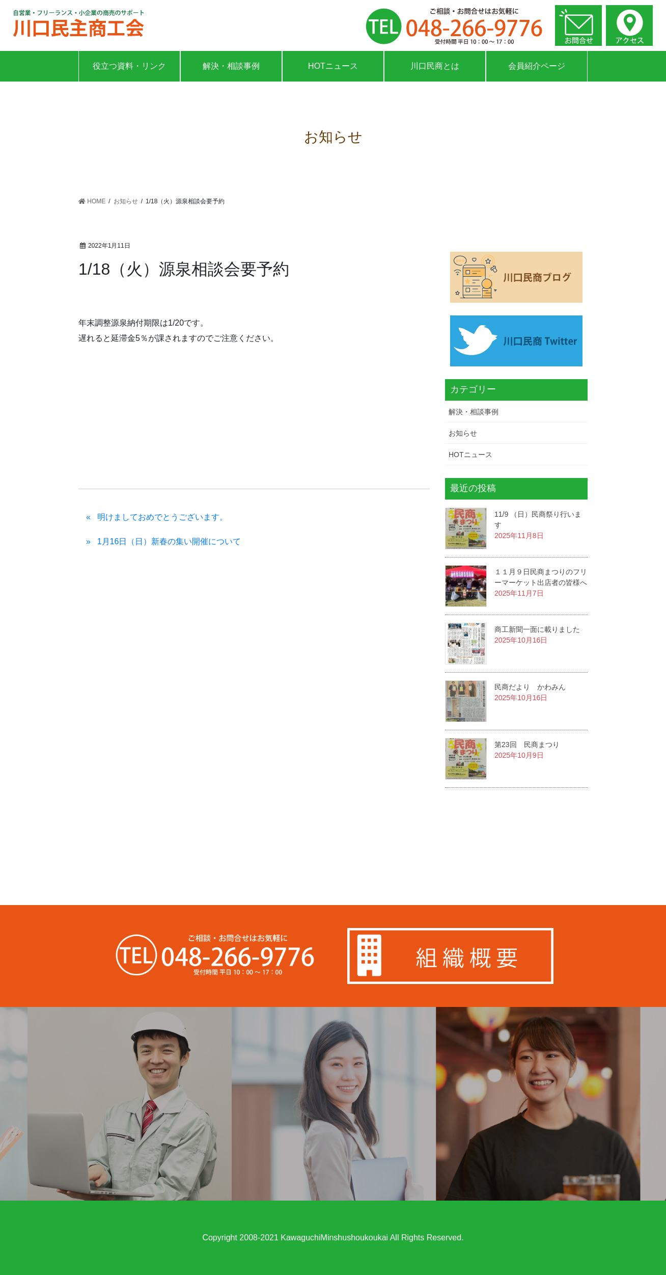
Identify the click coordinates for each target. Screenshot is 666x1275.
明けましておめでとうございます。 (162, 517)
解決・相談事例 (231, 66)
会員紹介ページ (536, 66)
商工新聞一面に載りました (537, 629)
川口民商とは (434, 66)
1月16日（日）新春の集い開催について (169, 541)
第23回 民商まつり (527, 744)
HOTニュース (333, 66)
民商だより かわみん (530, 687)
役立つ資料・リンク (129, 66)
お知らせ (463, 433)
